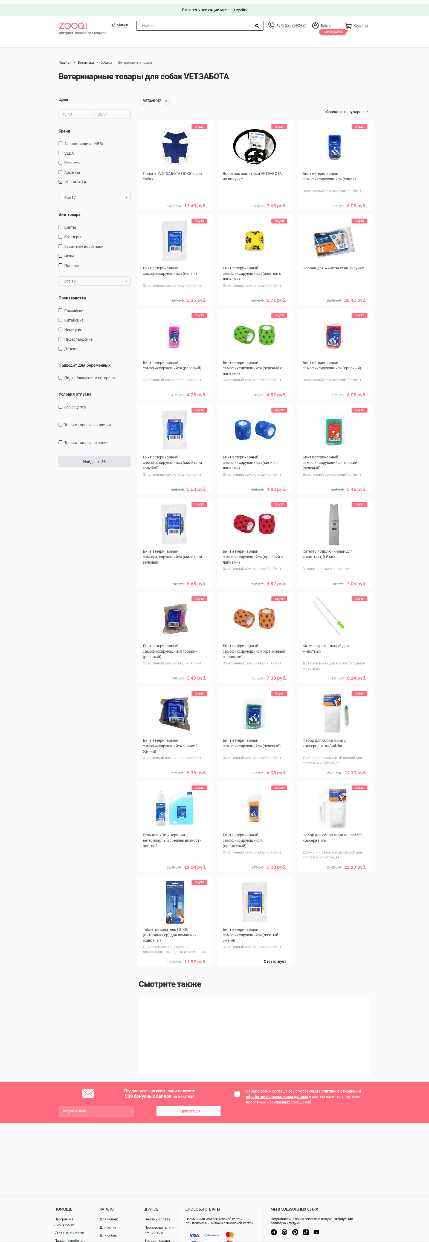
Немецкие (73, 325)
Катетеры (72, 233)
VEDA (69, 149)
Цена (63, 95)
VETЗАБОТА (75, 178)
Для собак (108, 1235)
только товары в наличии (87, 421)
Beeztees (72, 159)
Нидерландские (78, 335)
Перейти (240, 6)
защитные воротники (83, 242)
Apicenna (72, 168)
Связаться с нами (69, 1232)
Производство (72, 294)
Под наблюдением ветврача (89, 374)
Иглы (69, 252)
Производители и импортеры (159, 1230)
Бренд (64, 127)
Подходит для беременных (85, 361)
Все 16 (95, 277)
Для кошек (109, 1219)
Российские (74, 306)
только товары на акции (86, 438)
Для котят (108, 1227)
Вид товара (69, 210)
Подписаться (189, 1105)
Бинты (70, 223)
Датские (71, 345)
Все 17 (95, 193)
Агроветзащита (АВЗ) (83, 139)
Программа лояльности (64, 1221)
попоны (71, 261)
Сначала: (334, 108)
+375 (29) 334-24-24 (291, 21)
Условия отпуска (75, 390)
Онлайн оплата (157, 1219)
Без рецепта (75, 403)
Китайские (73, 316)
